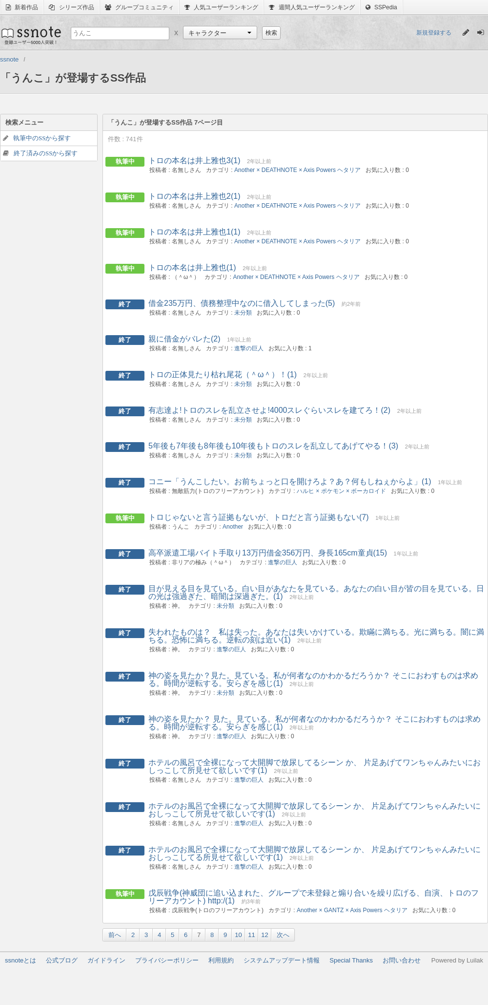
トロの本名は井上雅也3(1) (194, 160)
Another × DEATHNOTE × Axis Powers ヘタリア (297, 170)
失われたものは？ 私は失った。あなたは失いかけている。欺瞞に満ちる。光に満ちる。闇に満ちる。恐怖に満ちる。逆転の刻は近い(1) (316, 636)
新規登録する (433, 32)
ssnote (30, 35)
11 (251, 935)
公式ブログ (62, 960)
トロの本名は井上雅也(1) (192, 267)
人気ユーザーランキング (221, 7)
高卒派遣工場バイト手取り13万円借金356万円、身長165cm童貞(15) (267, 553)
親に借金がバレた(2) (184, 339)
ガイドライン (106, 960)
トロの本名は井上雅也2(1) (194, 196)
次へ (283, 935)
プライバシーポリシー (167, 960)
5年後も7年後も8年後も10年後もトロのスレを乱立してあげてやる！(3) (273, 446)
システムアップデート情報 (282, 960)
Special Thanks (351, 960)
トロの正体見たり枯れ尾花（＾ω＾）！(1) (222, 374)
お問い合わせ (402, 960)
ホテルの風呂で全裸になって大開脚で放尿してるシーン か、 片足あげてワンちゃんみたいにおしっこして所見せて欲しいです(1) (314, 766)
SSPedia (381, 7)
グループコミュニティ (139, 7)
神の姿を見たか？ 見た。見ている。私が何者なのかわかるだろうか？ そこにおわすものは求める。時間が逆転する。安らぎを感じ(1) (314, 723)
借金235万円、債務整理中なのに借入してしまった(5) (241, 303)
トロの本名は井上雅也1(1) (194, 232)
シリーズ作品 (71, 7)
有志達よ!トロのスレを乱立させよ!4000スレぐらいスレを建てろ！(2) (269, 410)
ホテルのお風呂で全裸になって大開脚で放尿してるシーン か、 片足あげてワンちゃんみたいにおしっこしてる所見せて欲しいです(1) (314, 853)
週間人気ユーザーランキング (311, 7)
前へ (114, 935)
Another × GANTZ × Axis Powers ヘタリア (352, 910)
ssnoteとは (20, 960)
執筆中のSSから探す (42, 138)
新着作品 (22, 7)
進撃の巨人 (249, 348)
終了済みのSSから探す (46, 153)
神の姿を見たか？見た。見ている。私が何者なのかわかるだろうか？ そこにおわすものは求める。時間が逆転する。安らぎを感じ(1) (313, 679)
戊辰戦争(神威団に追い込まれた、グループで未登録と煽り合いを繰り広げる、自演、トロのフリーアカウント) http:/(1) (313, 897)
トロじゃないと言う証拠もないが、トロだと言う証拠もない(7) (258, 517)
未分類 (243, 312)
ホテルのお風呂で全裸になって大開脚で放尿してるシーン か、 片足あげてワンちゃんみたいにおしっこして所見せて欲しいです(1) (314, 810)
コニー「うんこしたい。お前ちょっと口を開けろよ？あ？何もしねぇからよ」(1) (289, 481)
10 (238, 935)
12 (264, 935)
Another (233, 526)
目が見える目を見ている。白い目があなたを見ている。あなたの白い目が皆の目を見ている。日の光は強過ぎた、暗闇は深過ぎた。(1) (316, 592)
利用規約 (221, 960)
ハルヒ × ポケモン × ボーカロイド (341, 491)
